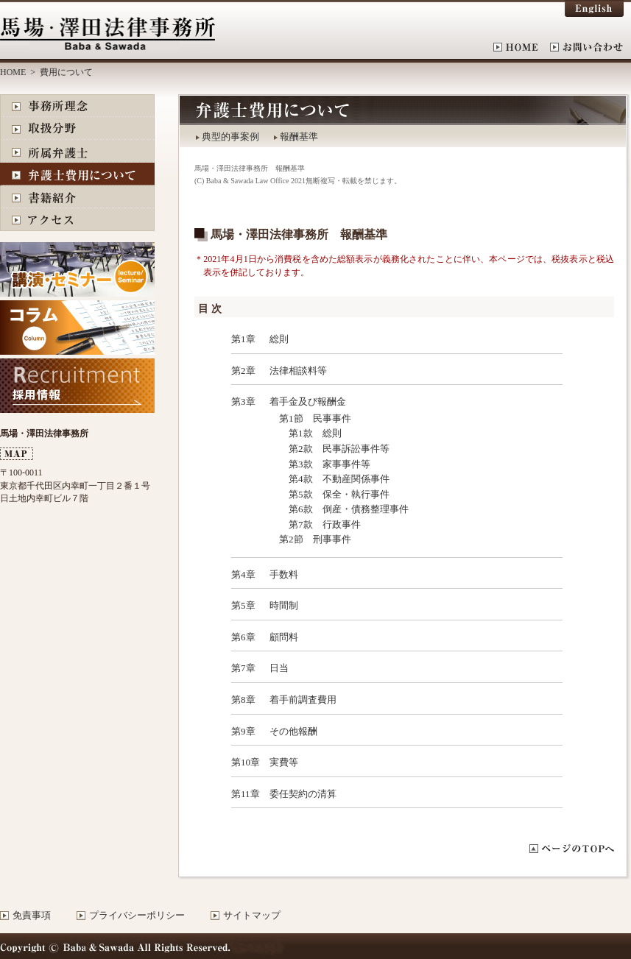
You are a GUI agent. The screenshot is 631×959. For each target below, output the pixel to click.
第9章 (243, 731)
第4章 (243, 574)
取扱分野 (77, 128)
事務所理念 (77, 105)
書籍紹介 (77, 196)
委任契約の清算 (302, 793)
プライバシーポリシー (137, 915)
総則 (279, 338)
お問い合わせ (587, 47)
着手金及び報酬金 (307, 401)
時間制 (283, 605)
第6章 (243, 637)
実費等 (283, 762)
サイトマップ (252, 915)
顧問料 (283, 637)
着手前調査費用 (302, 699)
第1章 (243, 338)
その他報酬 (293, 731)
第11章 (245, 793)
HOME (521, 47)
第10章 (245, 762)
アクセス (77, 219)
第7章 (243, 667)
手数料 (283, 574)
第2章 (243, 370)
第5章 (243, 605)
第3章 (243, 401)
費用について (77, 174)
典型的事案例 (230, 136)
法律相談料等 (298, 370)
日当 (279, 667)
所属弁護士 (77, 151)
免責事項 (32, 915)
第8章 (243, 699)
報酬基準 (299, 136)
